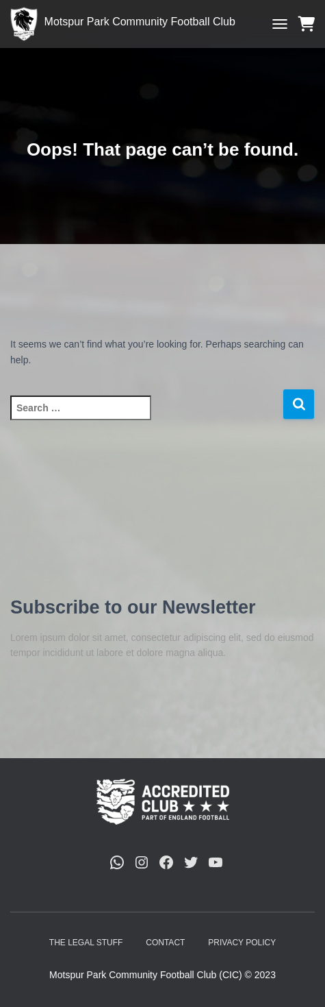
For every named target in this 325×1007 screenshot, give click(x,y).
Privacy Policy (242, 942)
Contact (165, 942)
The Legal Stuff (86, 942)
